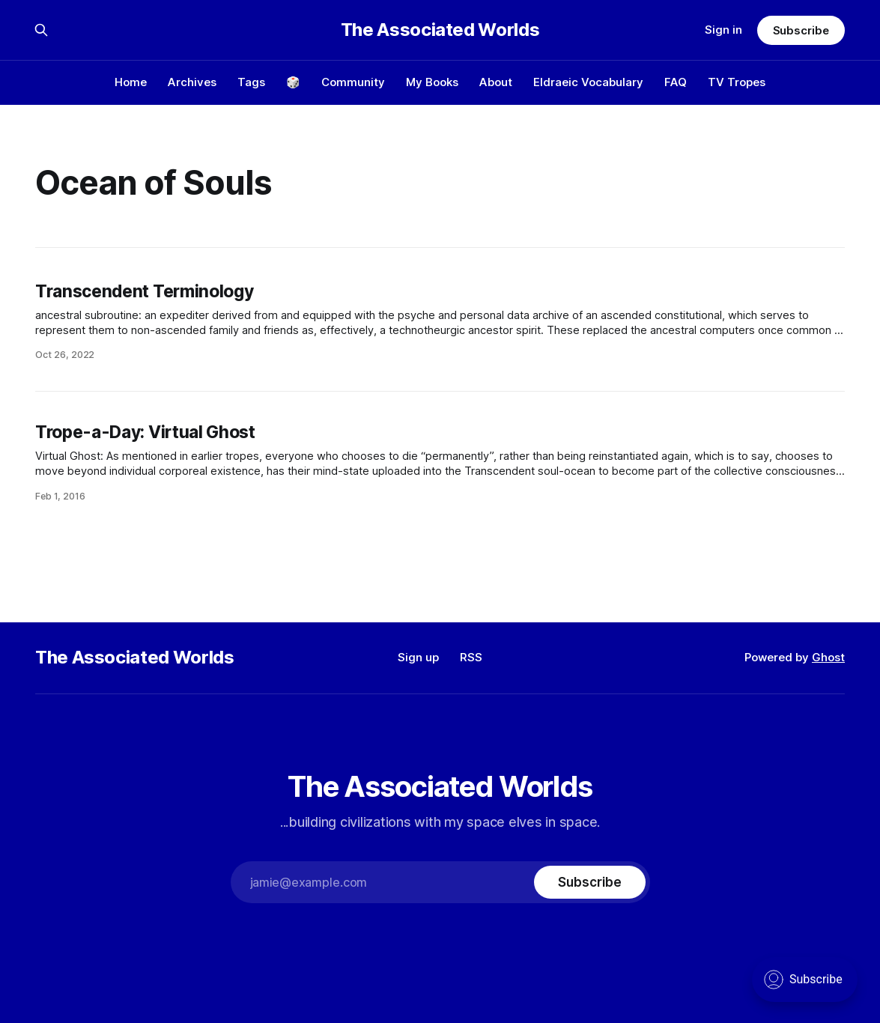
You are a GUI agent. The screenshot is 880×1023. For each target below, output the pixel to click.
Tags (251, 82)
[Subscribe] (589, 882)
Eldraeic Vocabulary (588, 82)
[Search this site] (41, 30)
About (495, 82)
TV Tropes (736, 82)
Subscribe (801, 30)
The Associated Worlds (440, 30)
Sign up (418, 657)
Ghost (828, 657)
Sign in (723, 29)
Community (353, 82)
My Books (432, 82)
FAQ (675, 82)
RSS (471, 657)
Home (131, 82)
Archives (192, 82)
